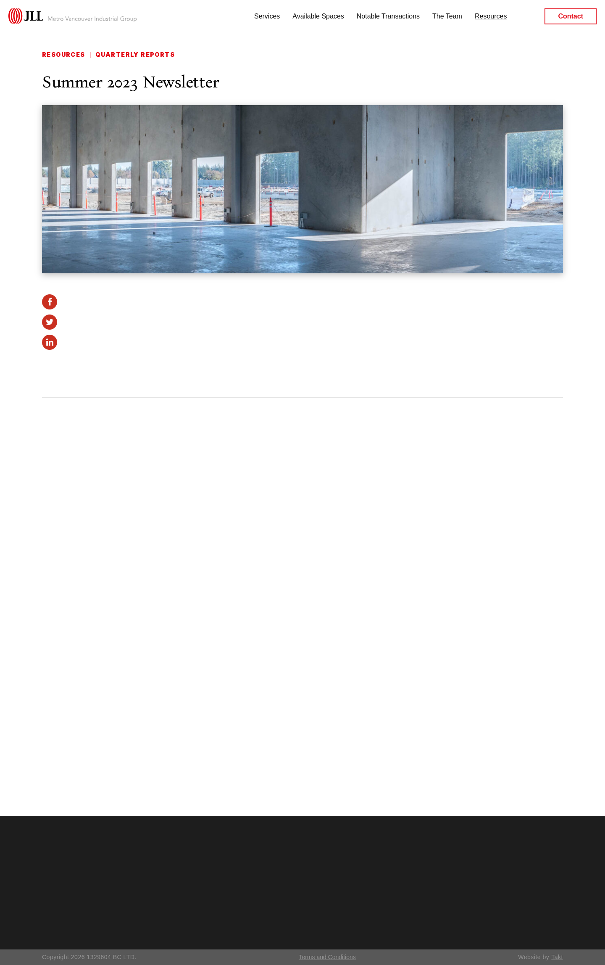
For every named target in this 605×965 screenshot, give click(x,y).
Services (267, 16)
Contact (570, 16)
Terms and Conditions (327, 957)
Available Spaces (318, 16)
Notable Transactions (388, 16)
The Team (447, 16)
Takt (557, 957)
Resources (491, 16)
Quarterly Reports (135, 54)
